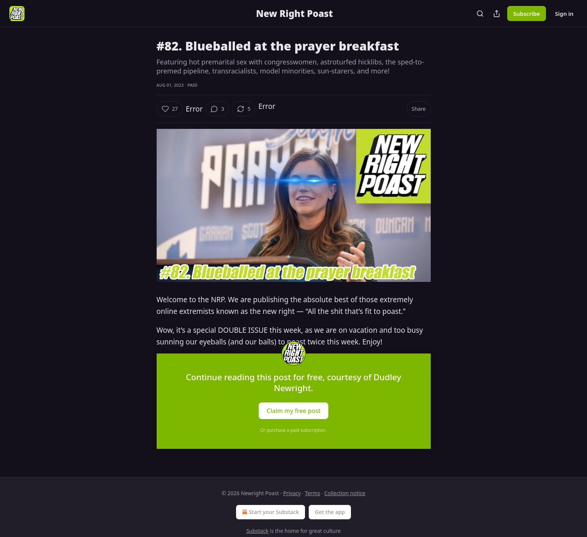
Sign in (564, 13)
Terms (312, 493)
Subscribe (526, 13)
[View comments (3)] (217, 108)
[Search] (480, 13)
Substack (257, 530)
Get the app (330, 512)
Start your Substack (270, 512)
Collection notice (344, 493)
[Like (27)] (170, 108)
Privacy (292, 493)
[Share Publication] (496, 13)
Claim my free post (293, 411)
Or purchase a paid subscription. (293, 430)
